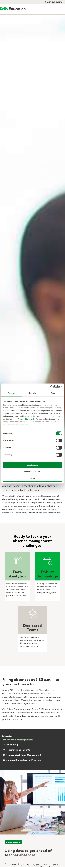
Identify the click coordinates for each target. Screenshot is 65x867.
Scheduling (10, 744)
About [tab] (53, 393)
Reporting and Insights (16, 749)
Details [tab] (32, 393)
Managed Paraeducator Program (21, 760)
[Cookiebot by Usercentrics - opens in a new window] (50, 386)
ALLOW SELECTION (32, 472)
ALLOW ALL (32, 465)
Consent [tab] (11, 393)
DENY (32, 479)
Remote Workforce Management (21, 755)
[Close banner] (61, 387)
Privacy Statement (26, 419)
